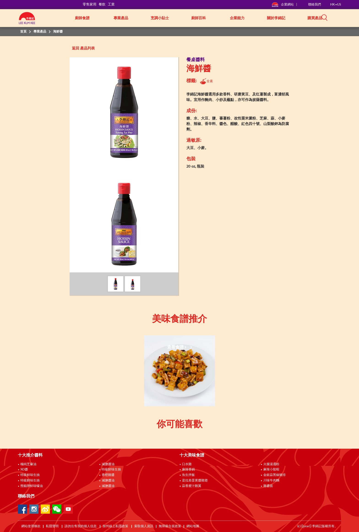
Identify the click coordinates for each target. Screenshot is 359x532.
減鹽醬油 (108, 464)
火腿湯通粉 (271, 464)
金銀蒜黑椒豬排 (274, 475)
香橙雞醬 (108, 475)
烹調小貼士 (160, 18)
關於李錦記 (276, 18)
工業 (111, 4)
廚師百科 (198, 18)
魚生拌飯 (188, 475)
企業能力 (237, 18)
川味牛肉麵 (271, 480)
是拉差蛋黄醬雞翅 (195, 480)
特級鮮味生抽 (30, 475)
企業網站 (283, 4)
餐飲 (102, 4)
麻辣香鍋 (188, 469)
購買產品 (314, 18)
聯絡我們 (314, 4)
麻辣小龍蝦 (271, 469)
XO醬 (24, 469)
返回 (75, 48)
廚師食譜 (82, 18)
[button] (343, 18)
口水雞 (187, 464)
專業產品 (121, 18)
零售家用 (89, 4)
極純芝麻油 (28, 464)
